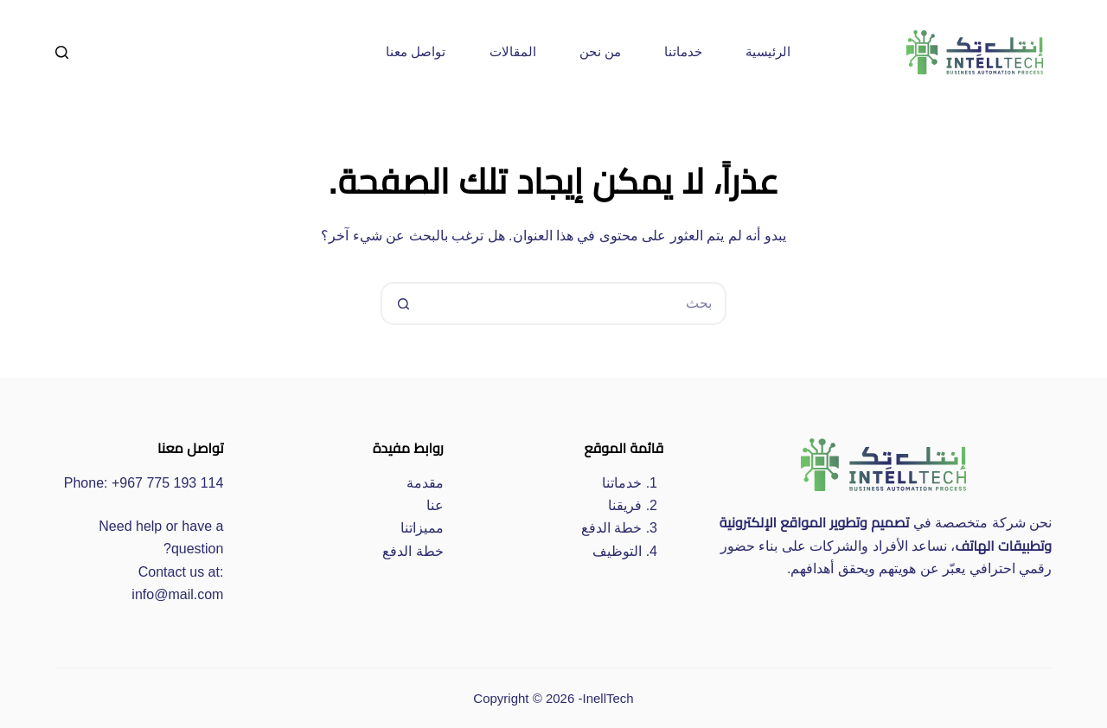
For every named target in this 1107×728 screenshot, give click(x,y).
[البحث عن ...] (575, 303)
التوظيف (617, 551)
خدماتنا (683, 51)
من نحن (600, 51)
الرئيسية (767, 51)
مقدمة (425, 483)
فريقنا (625, 505)
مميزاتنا (422, 527)
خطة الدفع (611, 527)
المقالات (513, 51)
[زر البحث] (402, 303)
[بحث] (61, 52)
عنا (435, 505)
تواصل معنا (415, 51)
